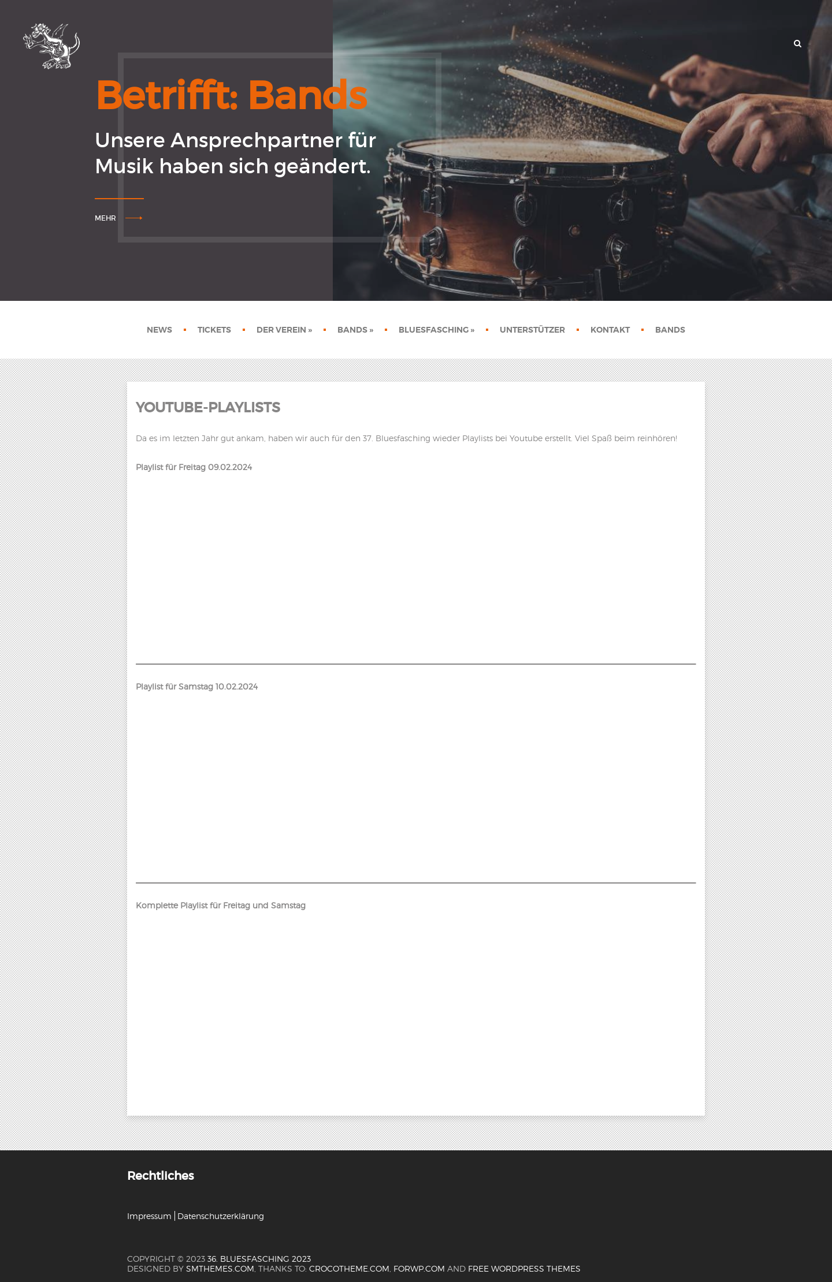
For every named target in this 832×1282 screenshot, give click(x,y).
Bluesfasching (436, 330)
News (159, 330)
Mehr (105, 218)
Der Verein (284, 330)
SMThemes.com (220, 1268)
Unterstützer (532, 330)
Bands (355, 330)
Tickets (214, 330)
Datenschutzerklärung (220, 1216)
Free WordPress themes (524, 1268)
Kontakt (610, 330)
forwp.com (419, 1268)
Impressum (149, 1216)
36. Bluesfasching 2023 (259, 1259)
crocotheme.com (349, 1268)
